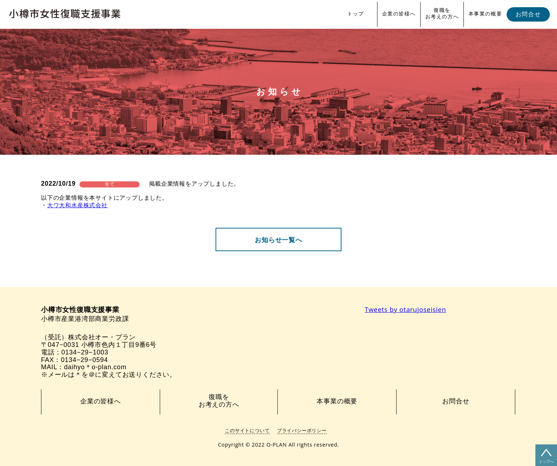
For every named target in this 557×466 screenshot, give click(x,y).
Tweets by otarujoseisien (405, 309)
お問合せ (528, 14)
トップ (355, 14)
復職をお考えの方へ (442, 13)
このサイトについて (247, 430)
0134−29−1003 (84, 352)
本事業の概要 (485, 14)
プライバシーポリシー (302, 430)
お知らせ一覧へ (278, 240)
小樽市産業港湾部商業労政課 (85, 314)
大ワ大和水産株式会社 (77, 205)
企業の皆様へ (399, 14)
